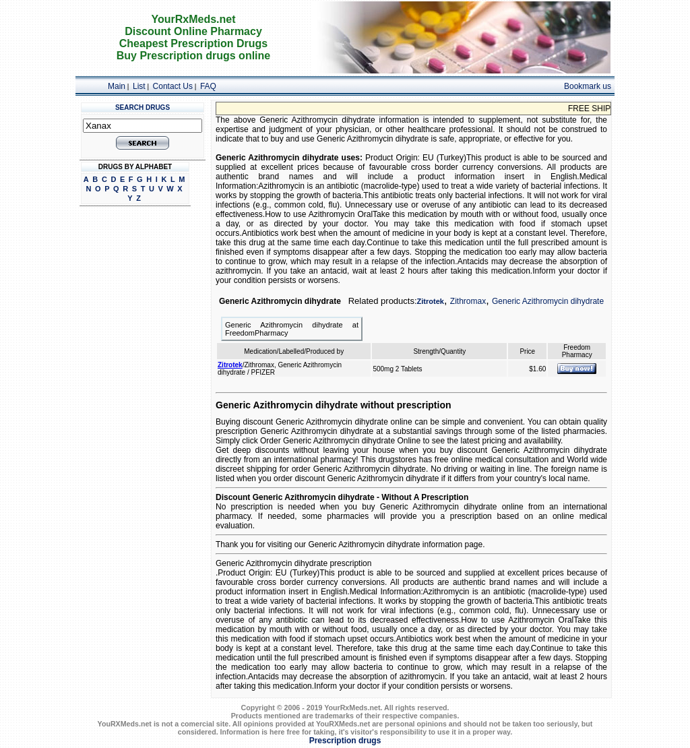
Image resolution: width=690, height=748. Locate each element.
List (139, 86)
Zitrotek (430, 301)
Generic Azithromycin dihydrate (548, 301)
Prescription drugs (345, 740)
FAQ (208, 86)
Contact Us (173, 86)
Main (116, 86)
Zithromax (468, 301)
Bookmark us (587, 86)
